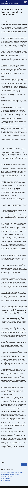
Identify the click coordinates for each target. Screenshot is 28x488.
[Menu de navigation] (25, 2)
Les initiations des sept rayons (6, 476)
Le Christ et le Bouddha (5, 478)
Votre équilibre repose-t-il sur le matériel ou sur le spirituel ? (12, 472)
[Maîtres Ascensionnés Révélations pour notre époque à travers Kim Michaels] (9, 2)
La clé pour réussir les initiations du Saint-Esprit (10, 474)
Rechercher (3, 462)
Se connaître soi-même (5, 480)
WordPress (18, 486)
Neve (9, 486)
